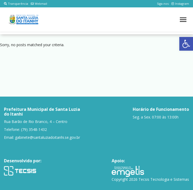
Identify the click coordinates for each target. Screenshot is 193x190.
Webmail (39, 4)
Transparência (16, 4)
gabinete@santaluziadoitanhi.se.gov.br (47, 137)
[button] (186, 44)
